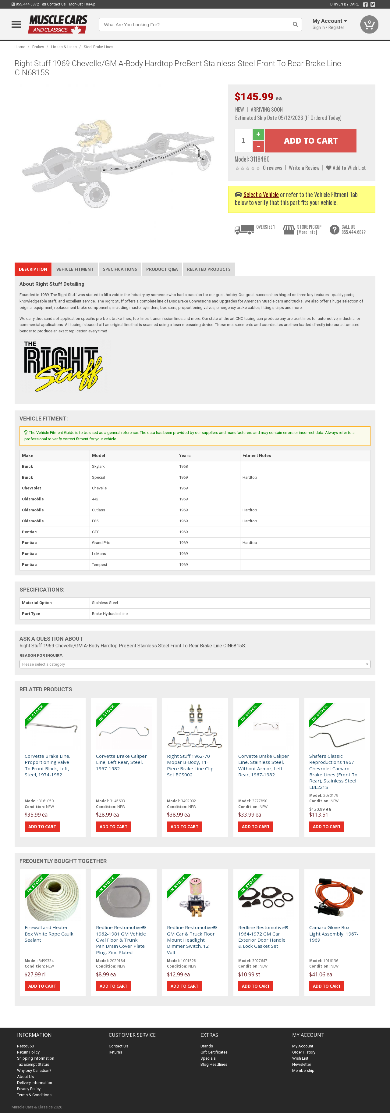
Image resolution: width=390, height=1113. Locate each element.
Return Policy (28, 1052)
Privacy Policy (29, 1088)
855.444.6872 (25, 4)
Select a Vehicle (261, 194)
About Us (25, 1076)
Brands (206, 1046)
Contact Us (54, 4)
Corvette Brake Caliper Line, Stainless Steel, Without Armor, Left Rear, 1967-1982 (263, 765)
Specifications (120, 269)
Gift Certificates (214, 1052)
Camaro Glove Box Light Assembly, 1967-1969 (334, 933)
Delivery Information (34, 1082)
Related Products (209, 269)
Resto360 (25, 1046)
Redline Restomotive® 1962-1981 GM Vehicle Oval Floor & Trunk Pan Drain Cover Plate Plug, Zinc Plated (121, 939)
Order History (303, 1052)
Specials (208, 1058)
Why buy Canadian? (34, 1070)
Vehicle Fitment (75, 269)
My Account (302, 1046)
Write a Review (304, 167)
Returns (115, 1052)
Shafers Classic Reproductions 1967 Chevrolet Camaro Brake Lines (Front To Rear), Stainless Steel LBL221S (333, 771)
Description (33, 269)
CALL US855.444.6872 (354, 229)
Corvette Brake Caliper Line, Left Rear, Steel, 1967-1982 (121, 762)
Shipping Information (35, 1058)
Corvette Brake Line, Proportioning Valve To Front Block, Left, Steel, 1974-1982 (47, 765)
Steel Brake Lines (98, 47)
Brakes (38, 47)
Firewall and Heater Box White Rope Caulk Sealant (49, 933)
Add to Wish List (346, 167)
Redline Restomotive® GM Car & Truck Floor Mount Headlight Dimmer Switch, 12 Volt (192, 939)
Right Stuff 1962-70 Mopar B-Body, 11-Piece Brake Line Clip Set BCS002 (190, 765)
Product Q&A (162, 269)
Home (20, 47)
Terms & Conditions (34, 1095)
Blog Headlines (213, 1064)
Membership (303, 1070)
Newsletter (301, 1064)
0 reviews (272, 167)
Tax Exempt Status (33, 1064)
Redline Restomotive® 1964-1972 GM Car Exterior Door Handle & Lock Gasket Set (263, 936)
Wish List (300, 1058)
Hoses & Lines (64, 47)
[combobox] (195, 664)
